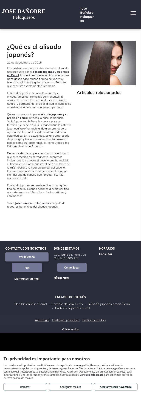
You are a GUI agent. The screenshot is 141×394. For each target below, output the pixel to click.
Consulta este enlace (91, 374)
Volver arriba (70, 329)
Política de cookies (94, 320)
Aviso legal (42, 320)
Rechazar (25, 387)
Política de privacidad (66, 320)
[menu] (133, 13)
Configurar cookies (70, 387)
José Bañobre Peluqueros (32, 203)
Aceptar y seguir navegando (116, 387)
